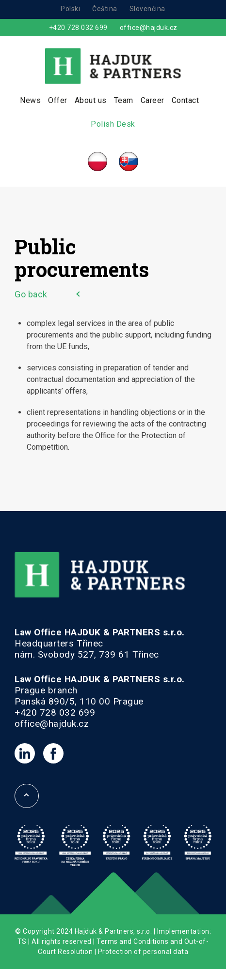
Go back (31, 294)
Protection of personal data (143, 951)
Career (152, 100)
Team (123, 100)
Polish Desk (113, 124)
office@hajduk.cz (149, 27)
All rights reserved (62, 941)
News (30, 100)
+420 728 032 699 (78, 27)
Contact (185, 100)
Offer (57, 100)
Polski (70, 9)
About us (91, 100)
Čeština (104, 9)
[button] (19, 949)
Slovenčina (147, 9)
